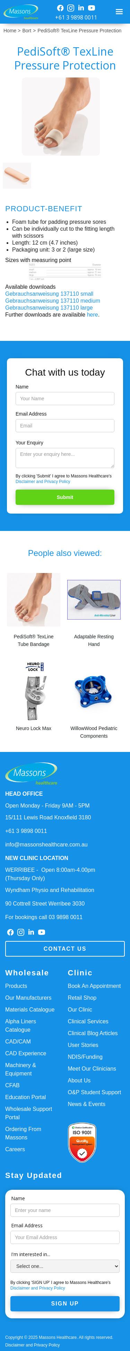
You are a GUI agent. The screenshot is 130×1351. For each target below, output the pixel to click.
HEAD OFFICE (24, 794)
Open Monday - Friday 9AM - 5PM (47, 806)
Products (16, 986)
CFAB (12, 1085)
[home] (19, 12)
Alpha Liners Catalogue (20, 1025)
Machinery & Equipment (20, 1069)
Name (22, 387)
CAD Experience (25, 1053)
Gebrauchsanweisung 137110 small (49, 294)
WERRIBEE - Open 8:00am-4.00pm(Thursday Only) (50, 874)
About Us (79, 1080)
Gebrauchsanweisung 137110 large (49, 308)
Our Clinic (80, 1010)
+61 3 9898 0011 (76, 17)
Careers (15, 1149)
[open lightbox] (65, 116)
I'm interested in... (30, 1254)
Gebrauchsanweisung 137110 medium (52, 301)
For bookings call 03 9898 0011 (44, 917)
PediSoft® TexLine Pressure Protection (79, 30)
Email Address (31, 414)
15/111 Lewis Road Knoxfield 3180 (48, 817)
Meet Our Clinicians (92, 1069)
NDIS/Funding (85, 1057)
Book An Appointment (94, 986)
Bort (26, 30)
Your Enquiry (29, 442)
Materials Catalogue (29, 1010)
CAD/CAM (18, 1042)
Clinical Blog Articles (93, 1033)
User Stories (83, 1045)
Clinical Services (88, 1021)
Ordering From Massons (23, 1133)
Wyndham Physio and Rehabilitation (49, 890)
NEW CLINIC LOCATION (36, 858)
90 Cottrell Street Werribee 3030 (45, 904)
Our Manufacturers (28, 998)
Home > (11, 30)
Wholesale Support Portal (28, 1113)
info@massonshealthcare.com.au (46, 845)
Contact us (65, 949)
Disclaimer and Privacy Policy (43, 481)
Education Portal (25, 1097)
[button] (120, 12)
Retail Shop (82, 998)
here (92, 315)
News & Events (86, 1104)
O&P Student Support (94, 1092)
